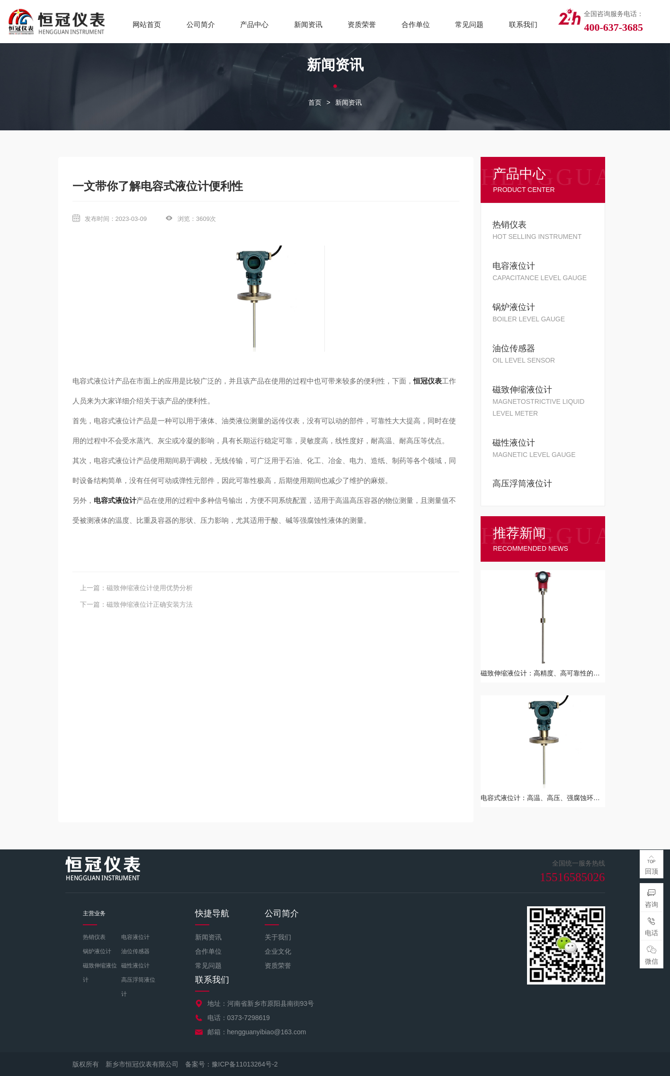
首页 (315, 102)
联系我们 (523, 24)
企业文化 (278, 951)
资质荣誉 (362, 24)
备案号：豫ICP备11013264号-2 (231, 1064)
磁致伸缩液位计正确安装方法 (150, 604)
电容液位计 (135, 937)
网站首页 (147, 24)
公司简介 (201, 24)
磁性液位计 (135, 965)
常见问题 (469, 24)
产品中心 (254, 24)
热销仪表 (94, 937)
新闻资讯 (308, 24)
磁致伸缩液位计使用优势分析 (150, 588)
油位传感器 (135, 951)
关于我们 (278, 937)
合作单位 (416, 24)
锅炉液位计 (97, 951)
